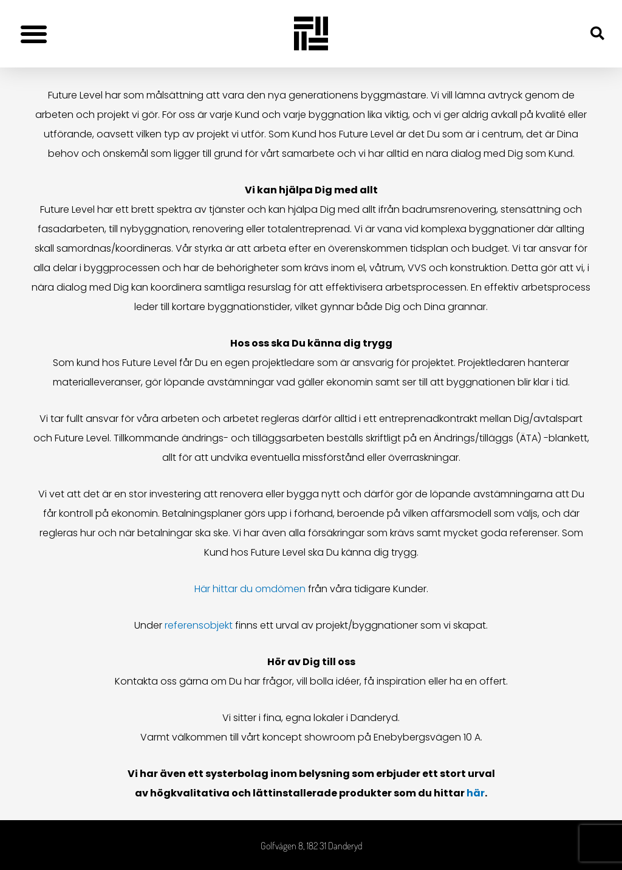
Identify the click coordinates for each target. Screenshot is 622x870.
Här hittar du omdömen (250, 589)
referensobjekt (199, 625)
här (475, 793)
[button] (33, 33)
